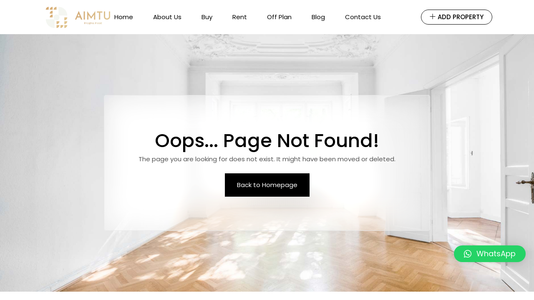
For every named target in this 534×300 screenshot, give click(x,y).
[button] (490, 253)
